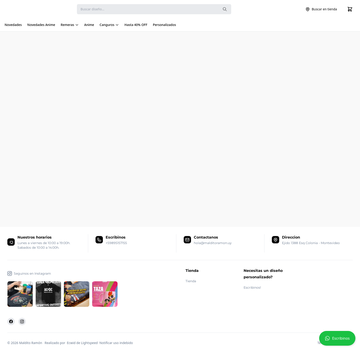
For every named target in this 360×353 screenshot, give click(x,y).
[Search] (154, 9)
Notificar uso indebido (116, 343)
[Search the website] (224, 9)
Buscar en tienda (321, 9)
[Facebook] (11, 321)
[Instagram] (22, 321)
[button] (337, 340)
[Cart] (349, 9)
